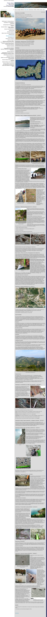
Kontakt (9, 0)
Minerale (22, 9)
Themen (35, 9)
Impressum (6, 0)
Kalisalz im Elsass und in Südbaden (8, 61)
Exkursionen (31, 9)
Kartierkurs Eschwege (10, 45)
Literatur (38, 9)
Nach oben (17, 613)
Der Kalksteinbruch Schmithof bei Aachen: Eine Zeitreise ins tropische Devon (8, 65)
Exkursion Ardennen (10, 31)
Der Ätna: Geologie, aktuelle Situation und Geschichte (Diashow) (8, 44)
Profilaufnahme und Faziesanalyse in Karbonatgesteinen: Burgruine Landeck (7, 53)
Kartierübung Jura (11, 37)
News (41, 9)
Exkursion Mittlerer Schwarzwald (8, 63)
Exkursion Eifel (11, 30)
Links (44, 9)
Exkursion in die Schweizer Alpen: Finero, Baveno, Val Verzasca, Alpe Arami (7, 42)
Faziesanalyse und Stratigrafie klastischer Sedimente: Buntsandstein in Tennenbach (7, 49)
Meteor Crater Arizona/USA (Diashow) (8, 33)
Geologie (18, 9)
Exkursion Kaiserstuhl (10, 56)
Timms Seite (26, 9)
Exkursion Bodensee (10, 51)
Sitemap (12, 0)
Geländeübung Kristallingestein (9, 54)
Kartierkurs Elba (11, 34)
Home (16, 9)
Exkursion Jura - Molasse (10, 38)
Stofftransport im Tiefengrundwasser (8, 21)
